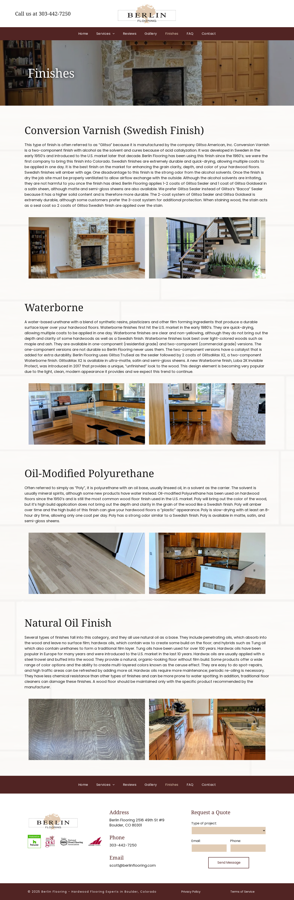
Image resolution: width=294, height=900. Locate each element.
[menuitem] (83, 33)
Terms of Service (242, 892)
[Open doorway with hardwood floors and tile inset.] (195, 729)
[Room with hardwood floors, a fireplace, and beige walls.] (80, 247)
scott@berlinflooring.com (132, 865)
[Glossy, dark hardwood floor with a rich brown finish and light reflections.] (80, 729)
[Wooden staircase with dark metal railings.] (195, 414)
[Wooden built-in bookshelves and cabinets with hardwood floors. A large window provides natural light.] (195, 563)
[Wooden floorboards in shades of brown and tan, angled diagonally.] (80, 563)
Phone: (235, 841)
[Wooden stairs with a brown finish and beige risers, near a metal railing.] (80, 414)
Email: (195, 841)
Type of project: (204, 823)
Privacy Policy (190, 892)
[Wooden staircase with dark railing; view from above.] (195, 247)
